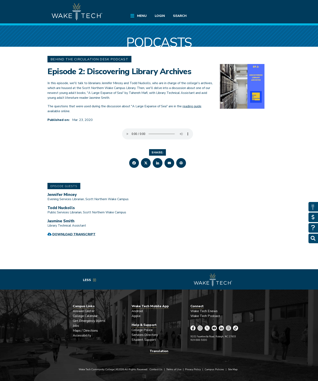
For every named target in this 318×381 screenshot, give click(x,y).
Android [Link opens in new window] (137, 311)
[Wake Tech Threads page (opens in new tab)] (228, 328)
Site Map (233, 369)
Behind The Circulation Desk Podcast (89, 59)
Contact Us (155, 369)
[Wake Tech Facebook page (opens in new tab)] (193, 328)
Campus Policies (214, 369)
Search (179, 16)
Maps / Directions (85, 330)
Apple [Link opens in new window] (136, 316)
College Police (142, 330)
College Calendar (85, 316)
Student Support (144, 340)
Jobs (76, 325)
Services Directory (145, 335)
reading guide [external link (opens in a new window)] (192, 106)
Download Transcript (74, 234)
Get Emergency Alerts (89, 321)
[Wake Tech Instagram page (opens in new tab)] (200, 328)
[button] (134, 163)
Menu (142, 16)
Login (160, 16)
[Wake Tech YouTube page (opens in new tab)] (214, 328)
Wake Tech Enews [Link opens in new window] (204, 311)
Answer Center (84, 311)
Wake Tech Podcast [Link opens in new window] (205, 316)
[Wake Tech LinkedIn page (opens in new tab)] (221, 328)
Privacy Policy (193, 369)
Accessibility (82, 335)
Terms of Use (174, 369)
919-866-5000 (198, 340)
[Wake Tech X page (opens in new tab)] (207, 328)
